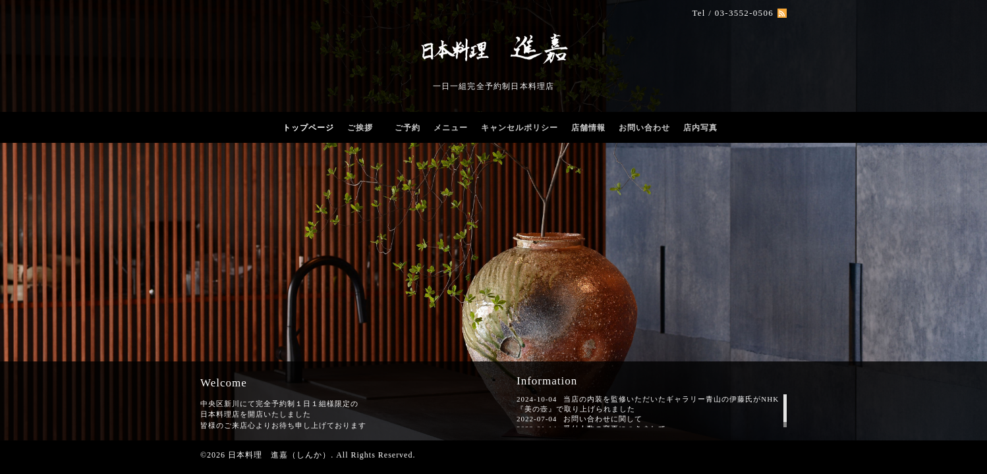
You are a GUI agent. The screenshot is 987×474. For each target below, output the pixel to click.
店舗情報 (588, 127)
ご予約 (407, 127)
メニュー (451, 127)
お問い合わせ (644, 127)
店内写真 (700, 127)
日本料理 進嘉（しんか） (279, 455)
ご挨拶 (364, 127)
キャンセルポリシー (519, 127)
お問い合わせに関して (602, 419)
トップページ (308, 127)
